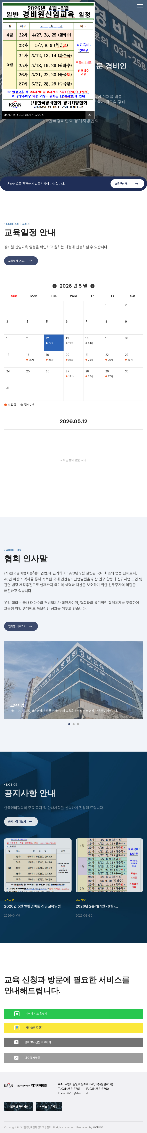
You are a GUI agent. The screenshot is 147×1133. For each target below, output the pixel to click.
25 (28, 386)
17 (7, 370)
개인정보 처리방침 (18, 1106)
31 (7, 403)
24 (8, 386)
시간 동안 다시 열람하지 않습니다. (25, 114)
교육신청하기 (126, 183)
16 (126, 353)
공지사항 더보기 (20, 836)
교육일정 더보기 (20, 276)
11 (27, 353)
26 (47, 386)
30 (127, 386)
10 (7, 353)
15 (106, 353)
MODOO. (98, 1127)
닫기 (90, 114)
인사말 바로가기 (20, 641)
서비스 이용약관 (49, 1106)
